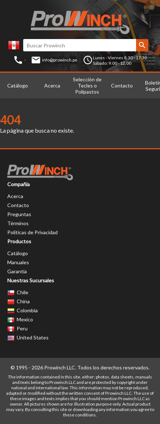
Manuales (18, 262)
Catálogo (17, 85)
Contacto (122, 85)
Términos (18, 223)
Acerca (52, 85)
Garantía (17, 271)
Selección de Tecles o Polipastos (87, 85)
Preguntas (19, 214)
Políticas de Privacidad (32, 232)
